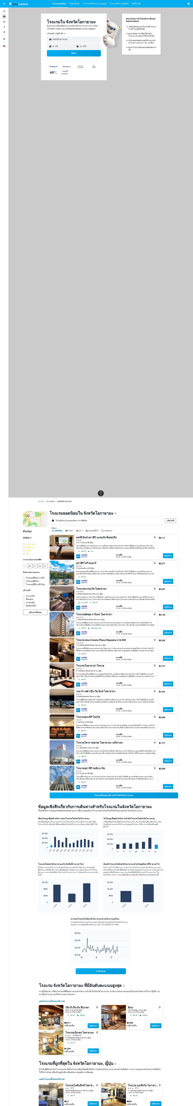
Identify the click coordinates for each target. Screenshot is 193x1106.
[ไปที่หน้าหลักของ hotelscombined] (18, 4)
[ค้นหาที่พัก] (4, 16)
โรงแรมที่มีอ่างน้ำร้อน (35, 584)
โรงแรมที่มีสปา (32, 581)
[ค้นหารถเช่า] (4, 21)
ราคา (69, 530)
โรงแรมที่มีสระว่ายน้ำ (35, 578)
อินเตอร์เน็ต (31, 606)
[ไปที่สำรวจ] (4, 32)
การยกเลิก (30, 602)
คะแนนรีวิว (92, 530)
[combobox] (56, 33)
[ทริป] (4, 39)
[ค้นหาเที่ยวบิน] (4, 11)
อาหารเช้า (30, 596)
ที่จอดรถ (29, 599)
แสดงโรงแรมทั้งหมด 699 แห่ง (52, 1001)
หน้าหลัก (41, 501)
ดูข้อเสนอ (168, 556)
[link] (35, 612)
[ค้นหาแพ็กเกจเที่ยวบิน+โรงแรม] (4, 26)
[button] (4, 4)
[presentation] (115, 513)
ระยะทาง (106, 530)
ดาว (79, 530)
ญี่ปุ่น (48, 501)
